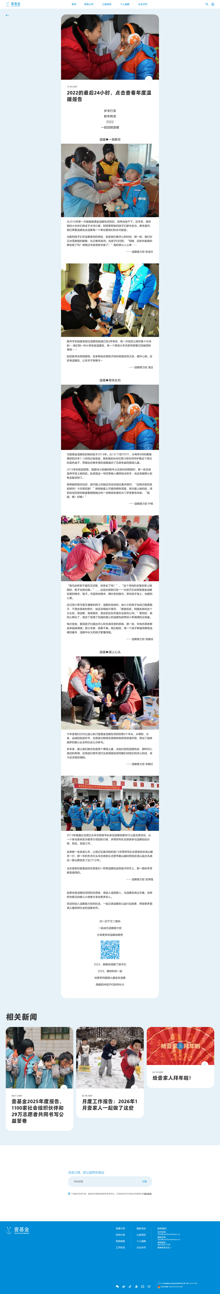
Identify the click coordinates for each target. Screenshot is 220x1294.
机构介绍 (120, 1235)
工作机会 (120, 1247)
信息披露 (120, 1241)
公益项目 (106, 4)
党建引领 (120, 1228)
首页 (74, 4)
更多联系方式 (165, 1247)
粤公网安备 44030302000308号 (171, 1287)
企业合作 (142, 4)
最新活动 (141, 1228)
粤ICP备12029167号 (190, 1283)
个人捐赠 (124, 4)
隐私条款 (148, 1194)
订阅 (144, 1181)
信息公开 (88, 4)
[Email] (102, 1182)
